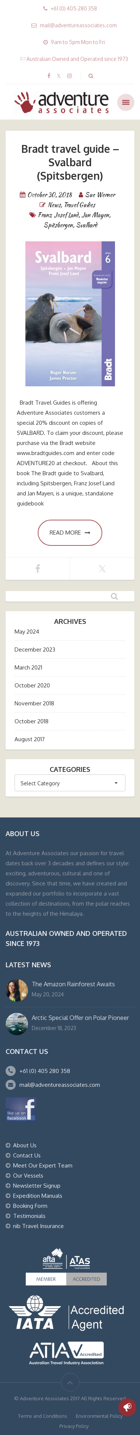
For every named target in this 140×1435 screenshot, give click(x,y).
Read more (70, 532)
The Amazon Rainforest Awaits (73, 984)
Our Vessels (28, 1175)
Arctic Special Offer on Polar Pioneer (80, 1017)
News (53, 205)
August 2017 (30, 739)
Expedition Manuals (37, 1195)
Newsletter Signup (36, 1185)
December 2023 (35, 649)
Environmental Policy (99, 1416)
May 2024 (27, 631)
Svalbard (86, 225)
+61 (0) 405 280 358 (44, 1070)
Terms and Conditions (42, 1416)
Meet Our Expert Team (42, 1165)
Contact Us (27, 1155)
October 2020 (32, 685)
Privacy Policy (73, 1426)
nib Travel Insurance (38, 1226)
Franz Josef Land (58, 215)
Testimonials (29, 1215)
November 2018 (34, 703)
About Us (25, 1145)
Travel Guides (79, 205)
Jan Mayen (95, 215)
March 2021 (28, 667)
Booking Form (30, 1205)
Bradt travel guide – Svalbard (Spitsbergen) (70, 162)
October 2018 (32, 721)
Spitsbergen (58, 225)
